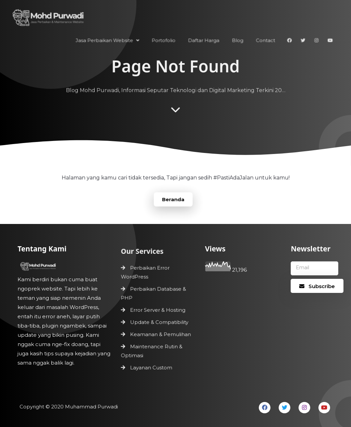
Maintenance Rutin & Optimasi (152, 350)
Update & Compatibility (159, 322)
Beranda (173, 199)
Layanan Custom (151, 366)
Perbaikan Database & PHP (153, 293)
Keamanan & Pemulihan (160, 334)
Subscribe (317, 286)
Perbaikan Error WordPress (145, 273)
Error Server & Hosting (158, 310)
